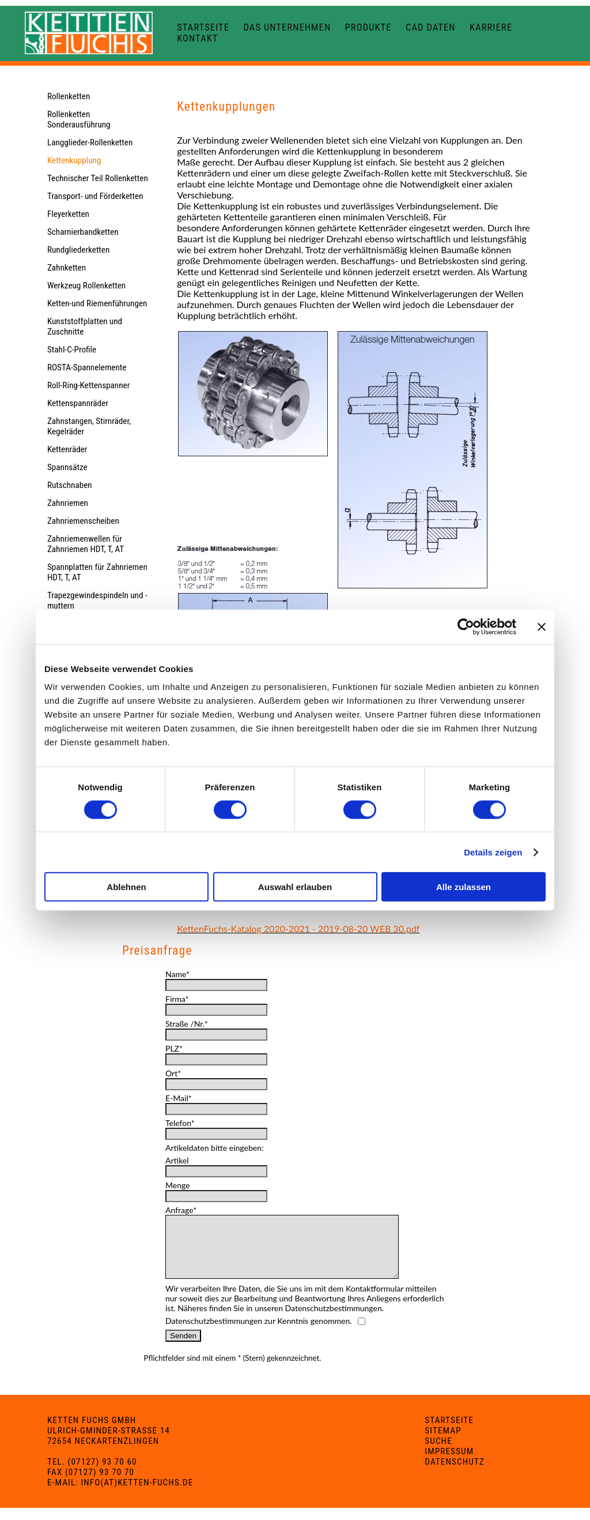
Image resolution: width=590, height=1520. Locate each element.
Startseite (203, 27)
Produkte (368, 27)
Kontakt (197, 38)
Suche (438, 1453)
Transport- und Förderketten (95, 196)
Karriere (491, 27)
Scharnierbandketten (83, 232)
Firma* (176, 999)
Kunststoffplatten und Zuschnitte (84, 326)
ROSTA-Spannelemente (87, 367)
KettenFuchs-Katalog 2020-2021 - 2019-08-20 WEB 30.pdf (298, 928)
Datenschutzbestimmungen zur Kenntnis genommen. (258, 1333)
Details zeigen (493, 852)
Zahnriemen (67, 503)
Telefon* (180, 1123)
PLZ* (174, 1048)
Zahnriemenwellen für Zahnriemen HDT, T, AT (85, 544)
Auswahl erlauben (295, 887)
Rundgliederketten (78, 250)
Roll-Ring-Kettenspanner (88, 385)
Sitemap (443, 1443)
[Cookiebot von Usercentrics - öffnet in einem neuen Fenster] (465, 626)
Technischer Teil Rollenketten (97, 178)
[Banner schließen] (542, 626)
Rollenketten (68, 96)
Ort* (173, 1073)
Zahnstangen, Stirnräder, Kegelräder (89, 426)
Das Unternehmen (287, 27)
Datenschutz (455, 1474)
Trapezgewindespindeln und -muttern (97, 600)
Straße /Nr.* (186, 1024)
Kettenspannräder (77, 403)
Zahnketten (66, 267)
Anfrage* (180, 1210)
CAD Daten (431, 27)
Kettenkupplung (74, 160)
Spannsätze (67, 467)
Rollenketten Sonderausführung (79, 119)
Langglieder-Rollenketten (90, 142)
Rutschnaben (69, 485)
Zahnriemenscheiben (83, 521)
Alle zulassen (463, 887)
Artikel (177, 1160)
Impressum (449, 1463)
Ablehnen (126, 887)
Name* (177, 974)
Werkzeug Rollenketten (86, 285)
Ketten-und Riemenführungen (97, 303)
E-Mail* (178, 1098)
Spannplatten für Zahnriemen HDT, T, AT (97, 572)
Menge (177, 1185)
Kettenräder (67, 449)
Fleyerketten (68, 214)
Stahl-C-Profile (71, 349)
